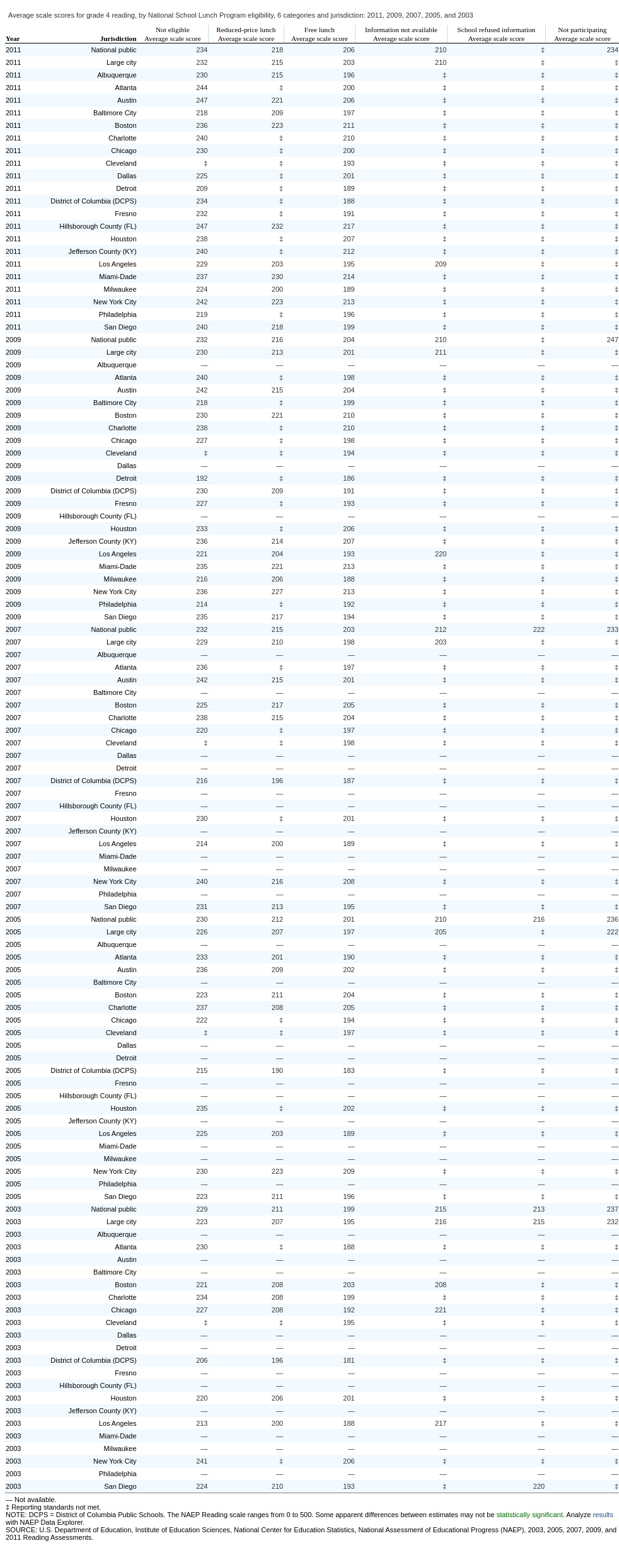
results (603, 1514)
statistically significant (530, 1514)
